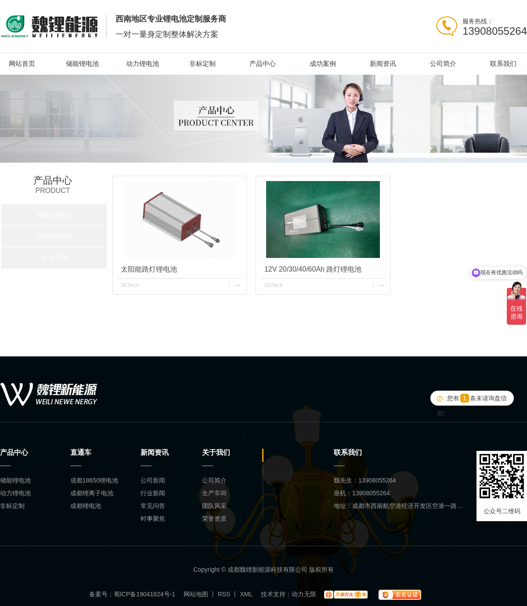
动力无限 (304, 594)
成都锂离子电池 (91, 493)
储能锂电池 (82, 63)
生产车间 (214, 493)
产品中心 (262, 63)
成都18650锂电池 (94, 480)
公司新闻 (153, 480)
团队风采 (214, 506)
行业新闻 (153, 493)
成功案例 (323, 63)
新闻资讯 (383, 63)
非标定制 (202, 63)
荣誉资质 (214, 518)
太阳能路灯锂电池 (149, 269)
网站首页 (22, 63)
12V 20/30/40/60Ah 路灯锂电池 (312, 269)
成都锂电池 (85, 506)
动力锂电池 (142, 63)
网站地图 (196, 594)
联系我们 (503, 63)
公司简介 (443, 63)
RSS (224, 594)
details (130, 285)
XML (246, 594)
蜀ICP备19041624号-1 (144, 594)
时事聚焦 (153, 518)
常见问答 (153, 506)
